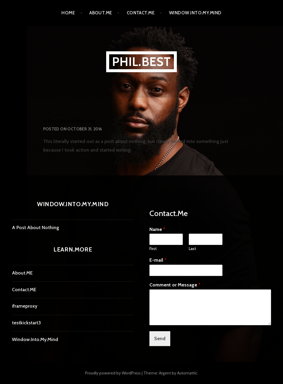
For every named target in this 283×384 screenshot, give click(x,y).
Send (160, 338)
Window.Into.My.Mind (195, 13)
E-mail (157, 260)
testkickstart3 (26, 323)
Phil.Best (141, 61)
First (153, 248)
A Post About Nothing (69, 121)
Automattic (187, 373)
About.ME (100, 13)
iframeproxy (24, 306)
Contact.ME (141, 13)
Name (157, 229)
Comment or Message (174, 285)
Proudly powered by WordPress (113, 373)
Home (68, 13)
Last (192, 248)
